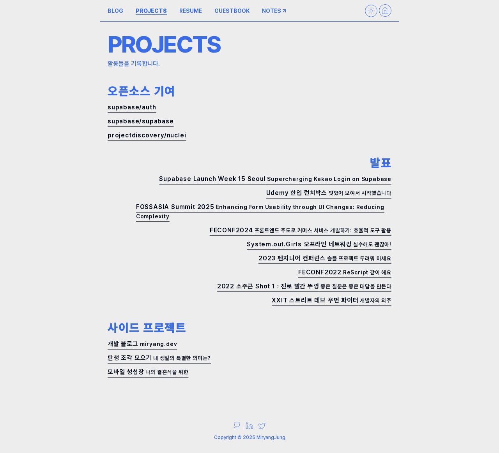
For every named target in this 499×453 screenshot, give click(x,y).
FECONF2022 (344, 272)
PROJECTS (151, 11)
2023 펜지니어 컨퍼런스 (324, 258)
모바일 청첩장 (148, 372)
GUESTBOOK (232, 11)
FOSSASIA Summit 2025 (260, 211)
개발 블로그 (142, 344)
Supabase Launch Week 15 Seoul (275, 179)
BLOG (115, 11)
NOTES (274, 11)
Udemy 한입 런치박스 (328, 193)
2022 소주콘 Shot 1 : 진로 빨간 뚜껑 (304, 286)
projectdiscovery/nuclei (147, 135)
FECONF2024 (300, 230)
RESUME (190, 11)
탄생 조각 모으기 (159, 358)
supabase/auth (132, 107)
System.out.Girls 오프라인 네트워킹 (319, 244)
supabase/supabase (141, 121)
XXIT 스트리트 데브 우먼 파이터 (331, 300)
